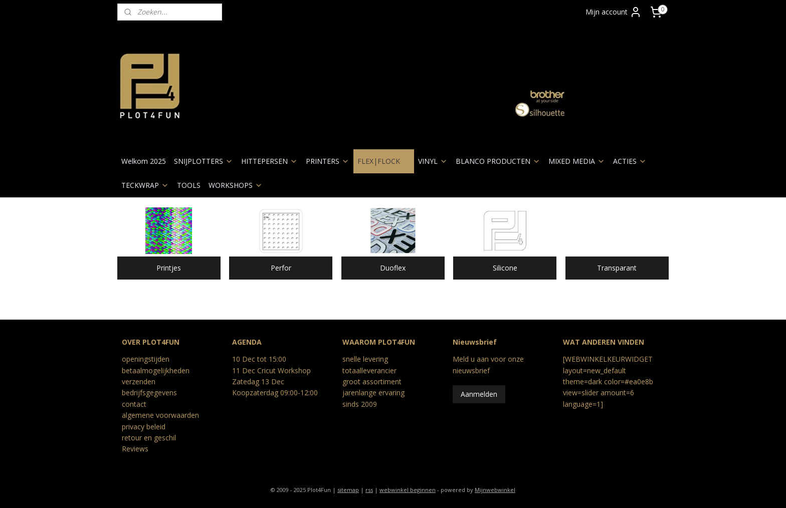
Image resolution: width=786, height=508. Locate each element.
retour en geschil (149, 437)
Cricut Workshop (284, 370)
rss (369, 489)
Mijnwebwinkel (495, 489)
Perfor (281, 268)
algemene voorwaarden (160, 415)
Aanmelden (479, 394)
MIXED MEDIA (576, 161)
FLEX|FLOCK (383, 161)
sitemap (348, 489)
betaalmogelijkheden (155, 370)
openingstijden (145, 359)
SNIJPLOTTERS (203, 161)
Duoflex (393, 268)
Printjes (168, 268)
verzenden (138, 381)
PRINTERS (327, 161)
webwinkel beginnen (407, 489)
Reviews (135, 448)
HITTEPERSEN (269, 161)
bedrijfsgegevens (149, 392)
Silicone (505, 268)
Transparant (617, 268)
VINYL (433, 161)
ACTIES (630, 161)
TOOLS (189, 185)
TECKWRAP (145, 185)
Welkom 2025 (143, 161)
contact (134, 404)
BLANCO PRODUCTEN (498, 161)
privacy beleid (143, 426)
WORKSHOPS (236, 185)
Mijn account (613, 12)
